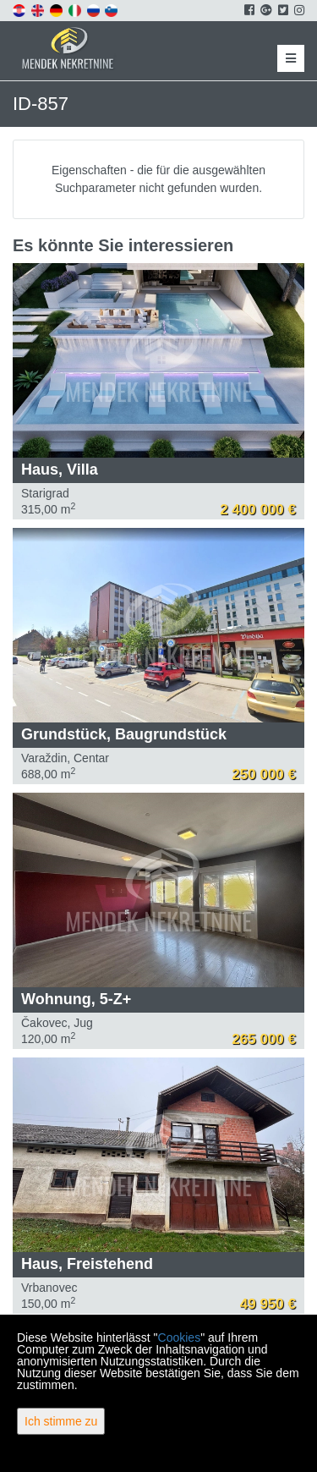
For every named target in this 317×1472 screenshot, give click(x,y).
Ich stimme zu (61, 1421)
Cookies (179, 1337)
